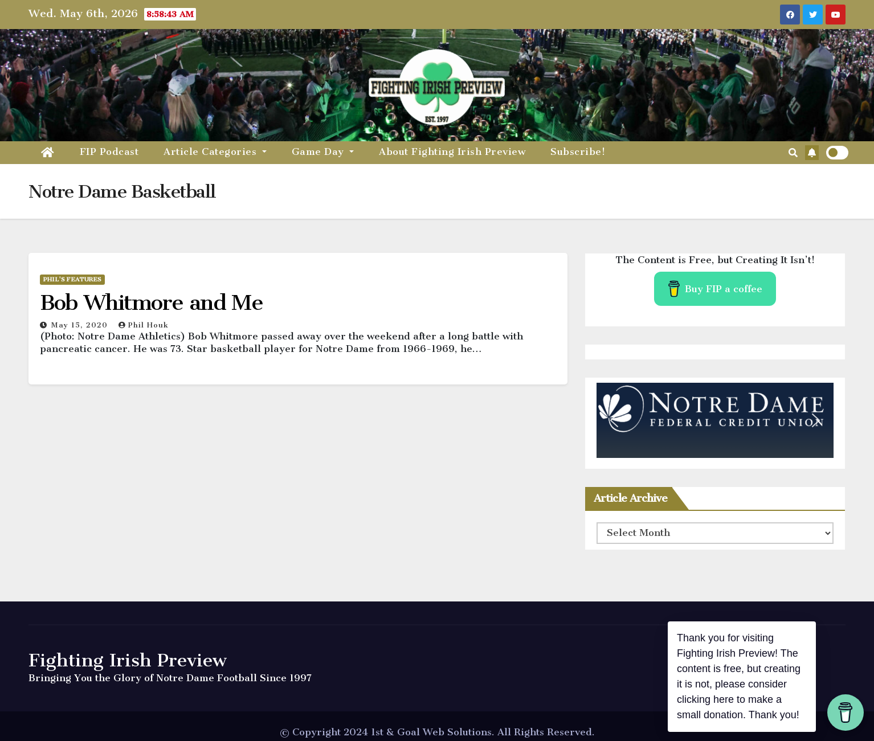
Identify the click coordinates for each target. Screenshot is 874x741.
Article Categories (215, 151)
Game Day (323, 151)
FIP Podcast (109, 151)
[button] (793, 152)
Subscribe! (577, 151)
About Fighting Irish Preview (452, 151)
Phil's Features (72, 279)
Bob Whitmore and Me (151, 302)
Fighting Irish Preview (127, 660)
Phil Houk (144, 325)
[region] (715, 420)
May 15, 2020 (81, 325)
